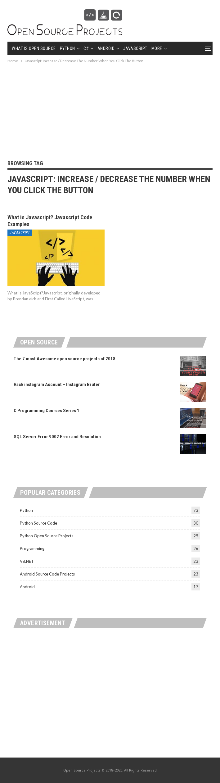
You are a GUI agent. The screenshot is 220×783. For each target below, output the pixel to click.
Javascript (135, 48)
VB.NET (27, 561)
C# (86, 48)
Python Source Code (38, 523)
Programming (32, 548)
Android (106, 48)
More (156, 48)
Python (67, 48)
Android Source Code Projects (47, 573)
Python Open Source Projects (46, 535)
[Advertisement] (110, 107)
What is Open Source (34, 48)
